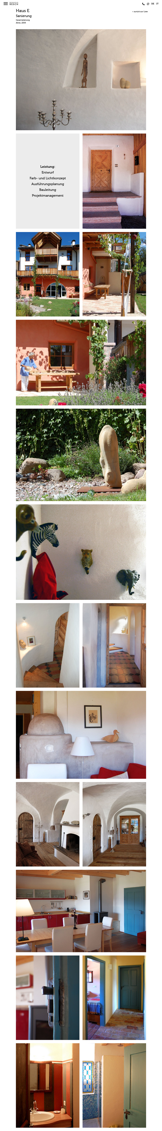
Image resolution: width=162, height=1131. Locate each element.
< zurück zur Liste (140, 12)
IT (157, 3)
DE (152, 3)
